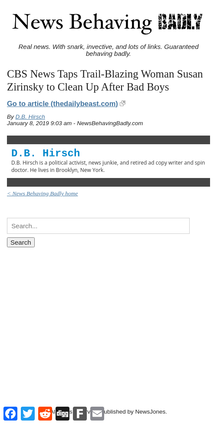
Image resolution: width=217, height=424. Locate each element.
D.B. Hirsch (30, 116)
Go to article (62, 103)
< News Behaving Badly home (42, 193)
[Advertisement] (108, 319)
